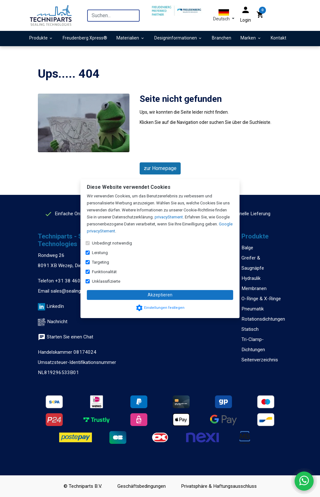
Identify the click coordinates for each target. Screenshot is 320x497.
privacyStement (169, 217)
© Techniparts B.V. (83, 486)
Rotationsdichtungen (263, 319)
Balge (247, 248)
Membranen (254, 288)
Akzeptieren (160, 294)
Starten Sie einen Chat (65, 337)
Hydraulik (251, 278)
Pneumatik (252, 309)
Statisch (250, 329)
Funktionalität (104, 271)
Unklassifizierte (106, 281)
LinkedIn (55, 306)
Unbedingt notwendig (112, 243)
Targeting (100, 262)
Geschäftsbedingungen (141, 486)
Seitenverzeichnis (259, 360)
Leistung (100, 252)
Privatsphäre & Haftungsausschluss (219, 486)
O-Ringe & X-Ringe (261, 299)
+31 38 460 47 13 (74, 281)
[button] (224, 15)
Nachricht (57, 321)
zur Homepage (160, 168)
